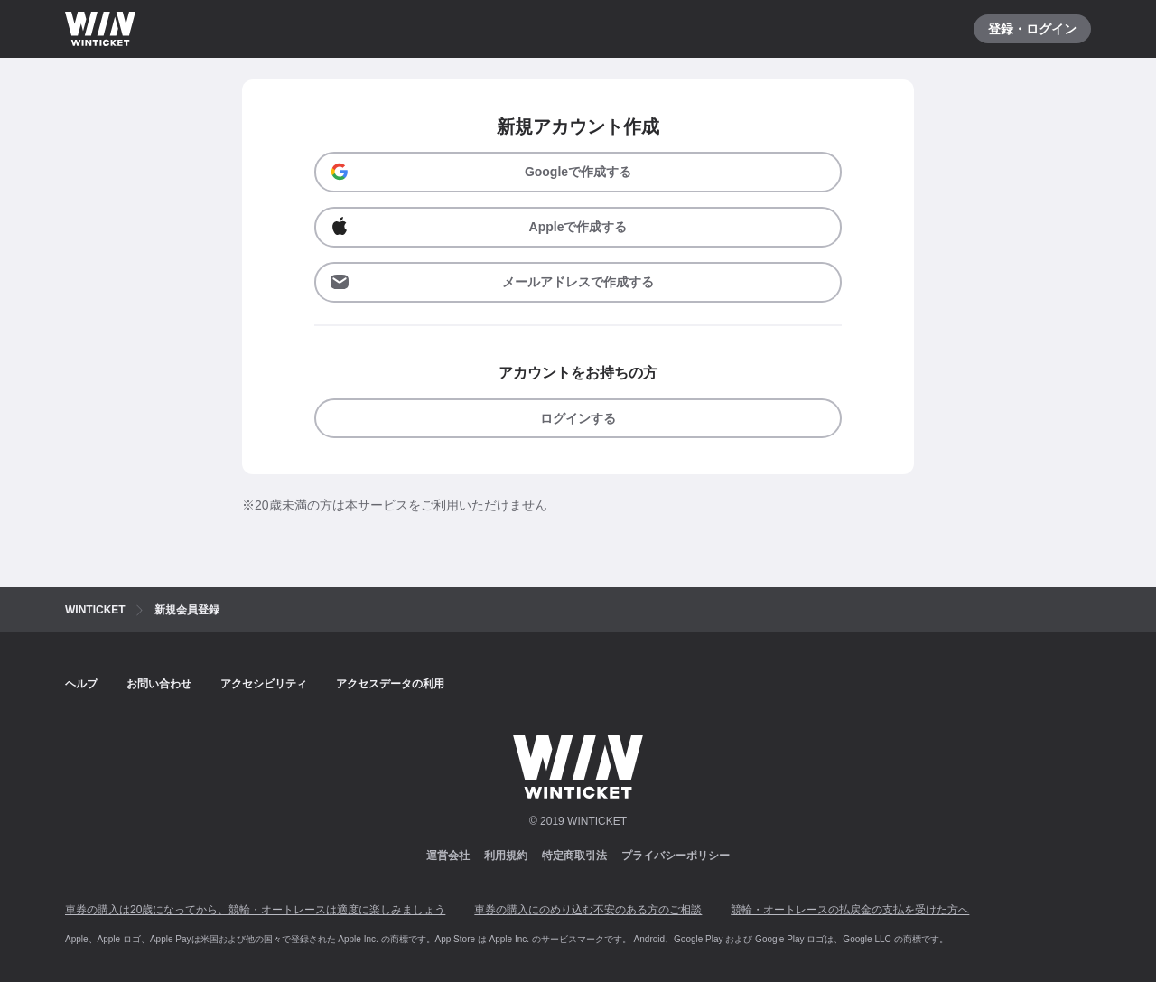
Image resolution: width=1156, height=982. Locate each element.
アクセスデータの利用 (390, 684)
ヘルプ (81, 684)
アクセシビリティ (263, 684)
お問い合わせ (158, 684)
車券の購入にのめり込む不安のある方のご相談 (588, 909)
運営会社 (448, 855)
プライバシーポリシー (675, 855)
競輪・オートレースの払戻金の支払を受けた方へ (850, 909)
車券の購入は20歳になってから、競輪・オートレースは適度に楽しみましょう (255, 909)
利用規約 (505, 855)
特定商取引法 (574, 855)
